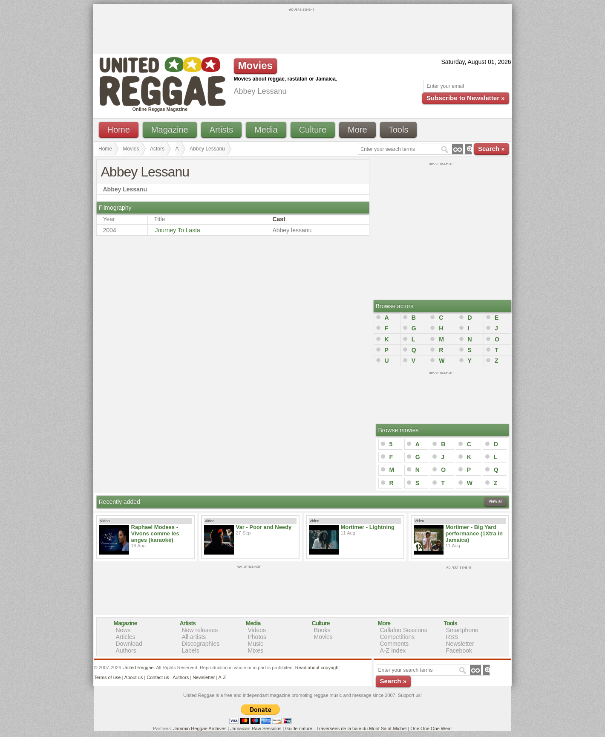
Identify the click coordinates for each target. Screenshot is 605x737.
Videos (257, 630)
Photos (257, 636)
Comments (394, 643)
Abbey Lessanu (207, 149)
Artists (221, 129)
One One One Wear (431, 728)
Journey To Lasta (177, 230)
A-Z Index (393, 650)
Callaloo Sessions (403, 630)
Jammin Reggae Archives (200, 728)
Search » (491, 148)
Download (129, 643)
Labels (190, 650)
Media (265, 129)
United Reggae (137, 667)
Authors (126, 650)
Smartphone (462, 630)
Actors (157, 149)
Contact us (158, 677)
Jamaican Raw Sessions (256, 728)
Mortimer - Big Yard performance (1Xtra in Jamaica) (474, 533)
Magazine (169, 129)
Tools (399, 129)
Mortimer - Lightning (368, 527)
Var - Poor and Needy (264, 527)
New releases (200, 630)
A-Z (222, 677)
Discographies (201, 643)
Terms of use (107, 677)
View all (496, 501)
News (123, 630)
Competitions (397, 636)
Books (322, 630)
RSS (452, 636)
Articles (125, 636)
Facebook (459, 650)
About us (133, 677)
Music (256, 643)
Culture (312, 129)
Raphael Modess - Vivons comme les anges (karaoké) (155, 533)
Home (118, 129)
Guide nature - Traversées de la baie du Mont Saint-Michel (345, 728)
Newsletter (460, 643)
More (357, 129)
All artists (194, 636)
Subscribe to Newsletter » (465, 97)
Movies (131, 149)
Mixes (256, 650)
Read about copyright (317, 667)
